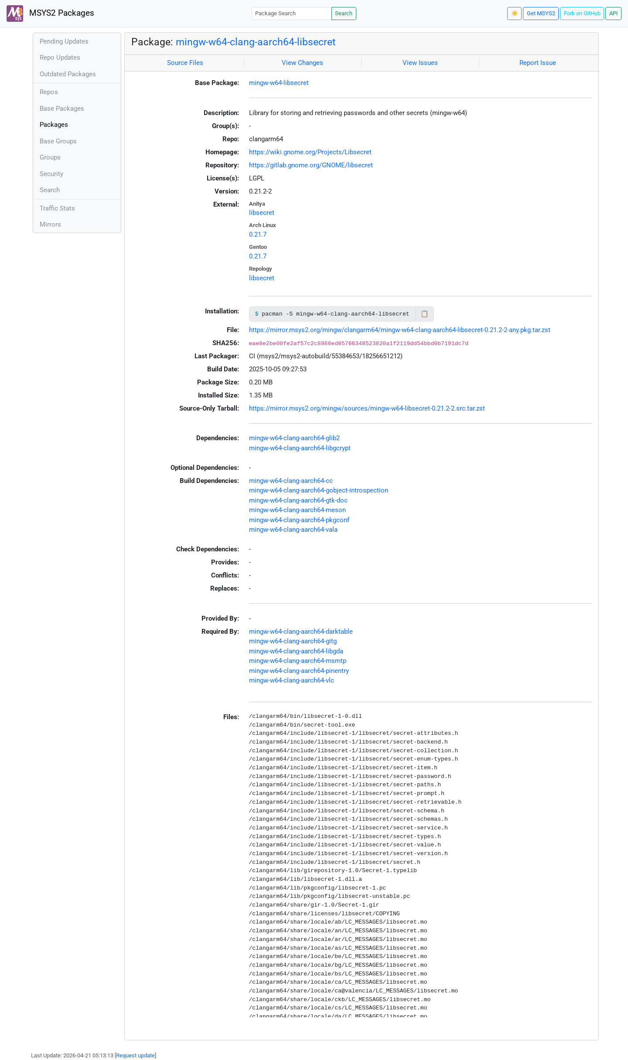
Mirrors (50, 224)
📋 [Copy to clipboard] (424, 314)
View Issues (420, 63)
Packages (54, 125)
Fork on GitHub (582, 13)
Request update (135, 1055)
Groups (50, 157)
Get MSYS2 (541, 13)
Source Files (185, 63)
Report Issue (537, 63)
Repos (49, 92)
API (613, 13)
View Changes (302, 63)
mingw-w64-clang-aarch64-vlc (291, 680)
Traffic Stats (57, 208)
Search (343, 13)
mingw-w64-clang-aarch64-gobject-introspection (318, 490)
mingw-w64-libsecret (279, 83)
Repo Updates (60, 57)
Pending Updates (64, 41)
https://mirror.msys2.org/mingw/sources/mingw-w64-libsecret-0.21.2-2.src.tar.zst (367, 408)
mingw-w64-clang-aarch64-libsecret (256, 42)
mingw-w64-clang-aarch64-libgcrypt (300, 448)
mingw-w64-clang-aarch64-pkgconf (299, 520)
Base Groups (58, 141)
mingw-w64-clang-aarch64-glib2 (294, 438)
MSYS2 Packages (50, 13)
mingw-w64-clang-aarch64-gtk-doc (298, 500)
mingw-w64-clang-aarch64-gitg (293, 641)
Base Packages (62, 108)
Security (51, 174)
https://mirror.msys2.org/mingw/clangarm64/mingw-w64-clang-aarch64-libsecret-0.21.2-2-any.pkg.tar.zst (399, 330)
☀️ (514, 13)
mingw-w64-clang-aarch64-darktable (301, 631)
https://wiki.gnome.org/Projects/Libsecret (310, 152)
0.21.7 (257, 234)
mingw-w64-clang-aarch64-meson (297, 510)
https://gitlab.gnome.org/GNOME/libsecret (311, 165)
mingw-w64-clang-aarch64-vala (293, 529)
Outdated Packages (68, 74)
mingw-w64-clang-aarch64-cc (291, 481)
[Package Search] (292, 13)
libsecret (261, 213)
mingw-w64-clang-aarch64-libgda (296, 651)
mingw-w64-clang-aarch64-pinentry (299, 671)
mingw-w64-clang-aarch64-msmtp (297, 661)
